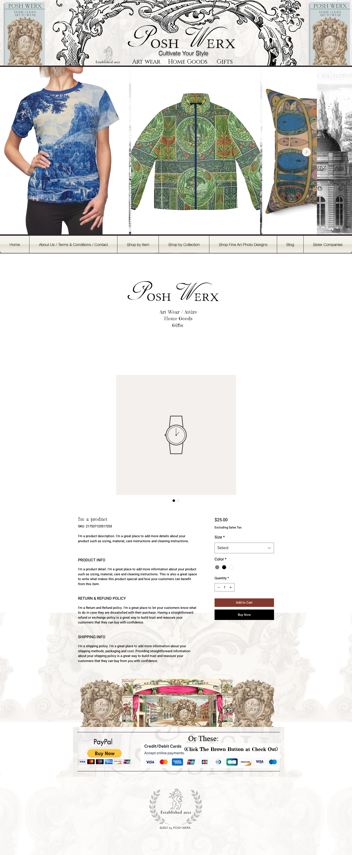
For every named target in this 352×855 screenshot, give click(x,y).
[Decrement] (218, 587)
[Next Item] (306, 152)
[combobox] (244, 548)
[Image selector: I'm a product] (174, 500)
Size (220, 537)
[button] (138, 244)
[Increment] (231, 587)
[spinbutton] (224, 587)
